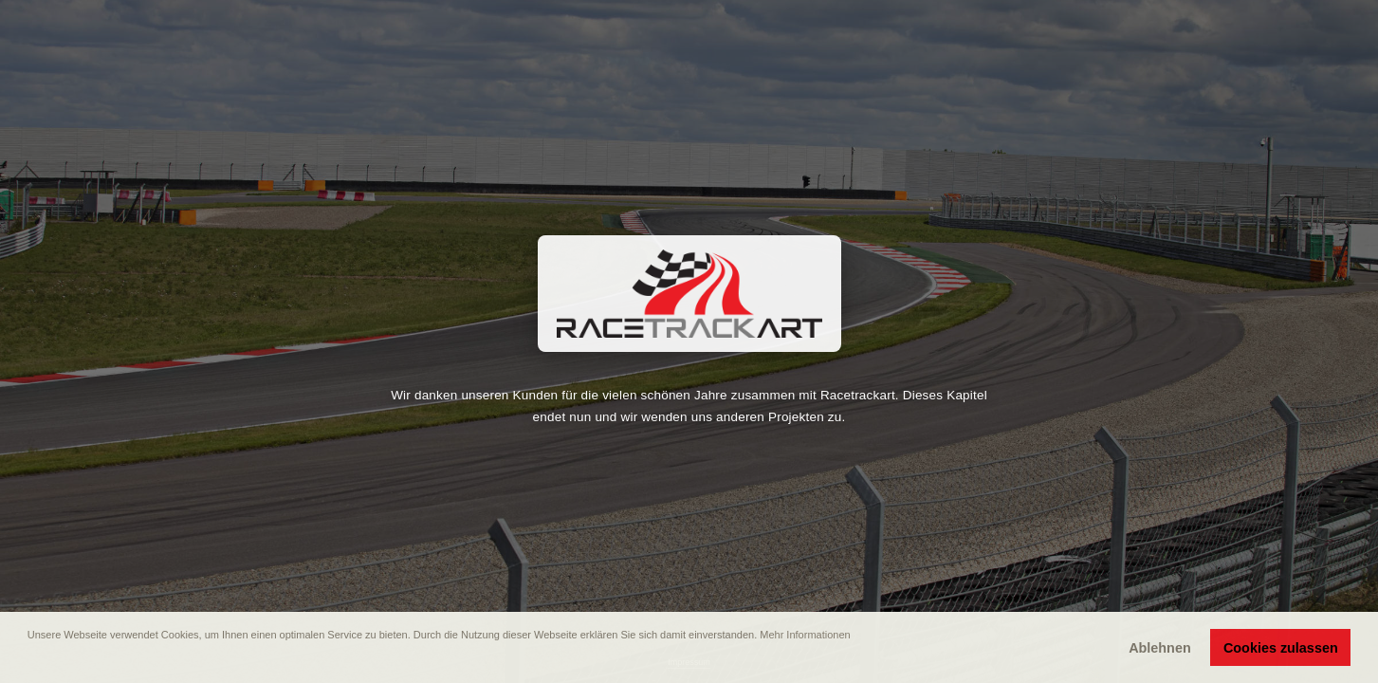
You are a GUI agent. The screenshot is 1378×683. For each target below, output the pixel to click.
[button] (29, 661)
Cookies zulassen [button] (1280, 647)
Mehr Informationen (805, 634)
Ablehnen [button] (1160, 647)
